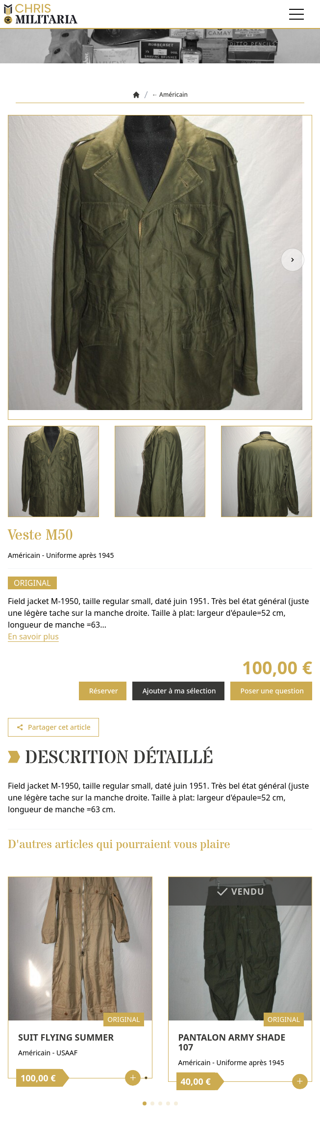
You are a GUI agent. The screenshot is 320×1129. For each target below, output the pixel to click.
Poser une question (272, 690)
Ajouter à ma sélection (179, 690)
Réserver (103, 690)
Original (32, 583)
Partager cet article (53, 727)
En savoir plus (33, 636)
